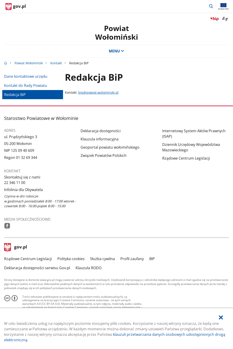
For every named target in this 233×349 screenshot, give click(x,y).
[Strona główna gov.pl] (15, 6)
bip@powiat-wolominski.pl (98, 92)
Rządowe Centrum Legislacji (186, 158)
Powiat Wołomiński (29, 63)
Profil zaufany (132, 258)
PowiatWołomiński (116, 32)
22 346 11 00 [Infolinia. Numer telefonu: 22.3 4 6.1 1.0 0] (14, 182)
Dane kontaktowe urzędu (25, 76)
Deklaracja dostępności (101, 130)
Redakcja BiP (15, 94)
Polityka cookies (71, 258)
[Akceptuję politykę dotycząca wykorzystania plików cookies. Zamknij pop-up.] (221, 317)
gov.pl (15, 247)
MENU (116, 51)
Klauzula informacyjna (100, 139)
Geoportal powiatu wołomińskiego (110, 147)
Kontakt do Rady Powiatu (25, 85)
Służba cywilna (102, 258)
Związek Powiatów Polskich (104, 155)
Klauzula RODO (88, 267)
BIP (152, 258)
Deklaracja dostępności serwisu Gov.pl (37, 267)
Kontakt (56, 63)
